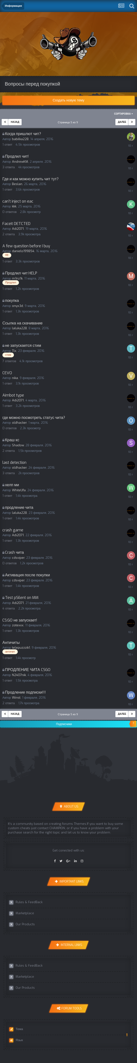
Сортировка (123, 113)
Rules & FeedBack (25, 902)
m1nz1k (17, 278)
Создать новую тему (68, 100)
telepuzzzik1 (21, 648)
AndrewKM (20, 162)
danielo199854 (23, 251)
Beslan (17, 184)
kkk (14, 206)
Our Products (22, 924)
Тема (16, 1029)
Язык (16, 1040)
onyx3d (17, 306)
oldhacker (19, 423)
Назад (15, 122)
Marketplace (21, 913)
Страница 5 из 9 (68, 122)
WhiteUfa (19, 490)
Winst (16, 698)
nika (15, 378)
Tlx (14, 351)
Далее (122, 122)
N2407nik (19, 675)
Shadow (18, 445)
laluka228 (19, 328)
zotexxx (18, 625)
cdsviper (18, 558)
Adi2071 (18, 229)
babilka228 (20, 139)
